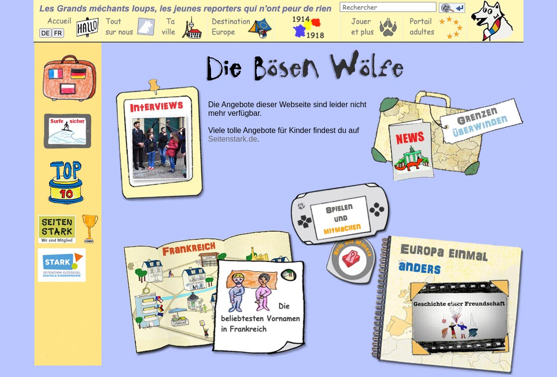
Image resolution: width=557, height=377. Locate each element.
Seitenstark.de (232, 139)
